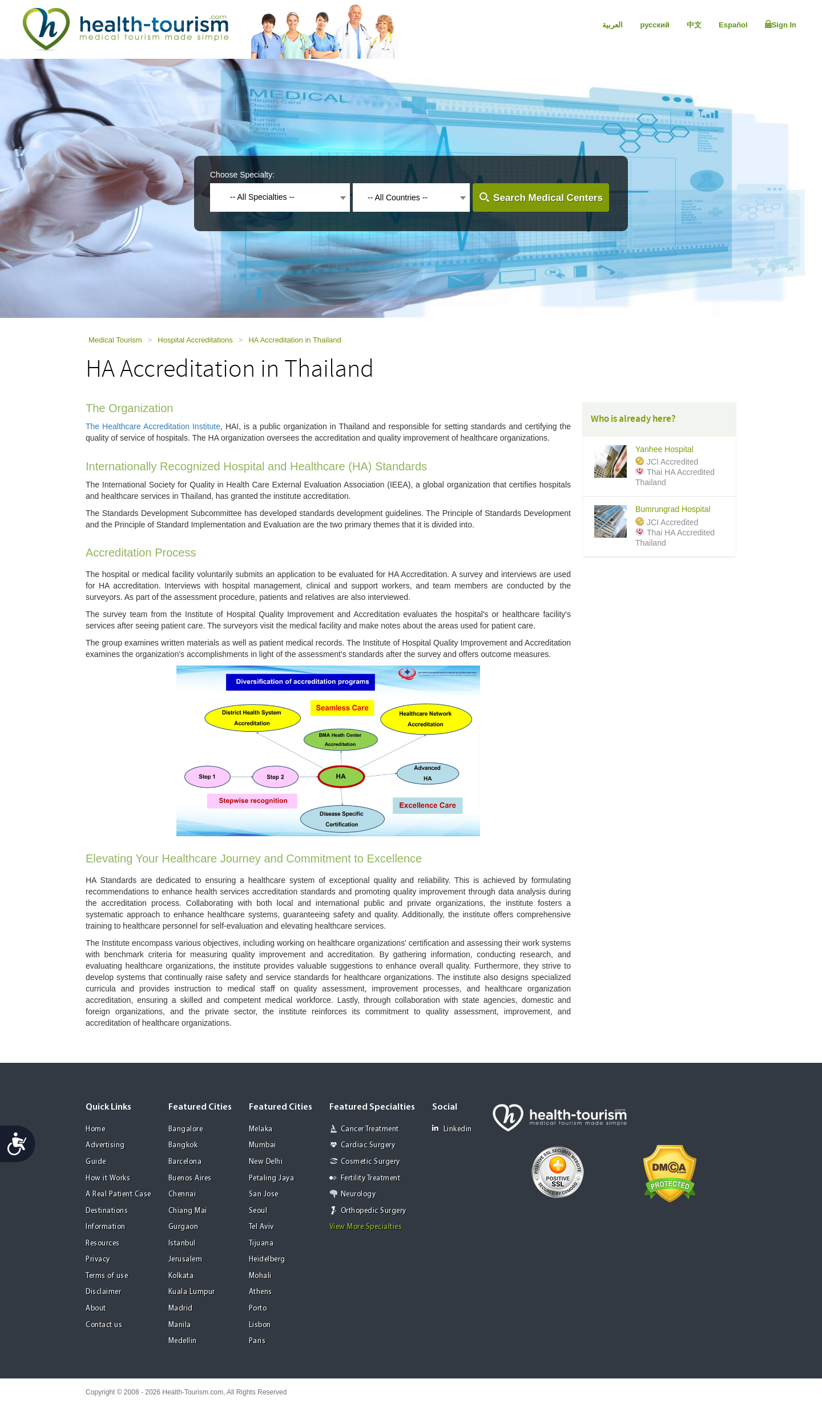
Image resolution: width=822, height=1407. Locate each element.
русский (655, 25)
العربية (612, 25)
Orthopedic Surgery (373, 1211)
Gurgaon (183, 1227)
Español (733, 25)
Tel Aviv (261, 1227)
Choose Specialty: (242, 174)
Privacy (98, 1259)
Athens (260, 1292)
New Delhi (266, 1162)
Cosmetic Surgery (370, 1162)
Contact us (104, 1325)
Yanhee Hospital (664, 449)
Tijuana (261, 1243)
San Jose (264, 1194)
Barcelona (185, 1162)
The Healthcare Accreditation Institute (153, 426)
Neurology (358, 1194)
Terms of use (107, 1276)
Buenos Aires (190, 1178)
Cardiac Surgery (368, 1145)
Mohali (260, 1276)
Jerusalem (185, 1259)
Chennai (182, 1194)
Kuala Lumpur (191, 1292)
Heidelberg (267, 1259)
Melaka (261, 1129)
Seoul (258, 1211)
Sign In (780, 24)
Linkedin (452, 1128)
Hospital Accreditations (195, 340)
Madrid (180, 1308)
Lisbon (260, 1325)
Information (106, 1227)
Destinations (107, 1211)
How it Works (108, 1178)
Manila (179, 1325)
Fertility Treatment (371, 1178)
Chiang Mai (187, 1211)
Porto (258, 1308)
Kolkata (181, 1276)
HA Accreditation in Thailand (294, 340)
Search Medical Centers (548, 197)
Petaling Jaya (272, 1178)
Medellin (182, 1341)
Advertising (105, 1145)
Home (95, 1129)
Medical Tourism (115, 340)
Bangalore (185, 1129)
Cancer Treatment (370, 1129)
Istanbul (182, 1243)
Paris (257, 1341)
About (96, 1308)
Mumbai (262, 1145)
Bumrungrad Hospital (673, 509)
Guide (96, 1162)
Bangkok (183, 1145)
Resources (103, 1243)
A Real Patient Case (118, 1194)
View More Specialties (365, 1227)
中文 (694, 25)
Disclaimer (103, 1292)
